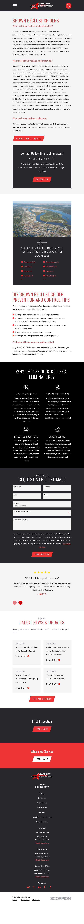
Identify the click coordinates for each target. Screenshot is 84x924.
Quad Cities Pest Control (42, 818)
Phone (16, 495)
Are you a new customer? (22, 512)
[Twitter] (33, 888)
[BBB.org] (50, 888)
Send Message (42, 554)
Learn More (42, 730)
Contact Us (42, 813)
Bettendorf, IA (29, 262)
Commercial (42, 804)
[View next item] (20, 603)
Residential (42, 799)
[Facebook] (44, 888)
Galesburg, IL (51, 276)
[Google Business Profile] (28, 888)
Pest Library (42, 809)
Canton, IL (28, 267)
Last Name (47, 487)
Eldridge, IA (28, 276)
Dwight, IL (50, 271)
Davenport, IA (51, 267)
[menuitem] (15, 901)
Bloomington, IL (52, 262)
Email (45, 495)
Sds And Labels (42, 823)
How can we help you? (21, 520)
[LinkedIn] (39, 888)
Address (16, 504)
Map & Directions (42, 844)
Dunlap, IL (28, 271)
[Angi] (55, 888)
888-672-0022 (42, 788)
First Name (17, 487)
